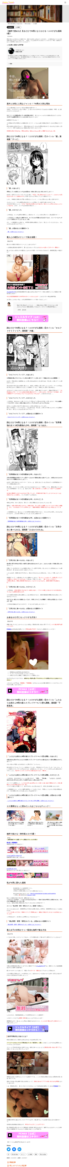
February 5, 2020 (31, 895)
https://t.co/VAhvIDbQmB (36, 893)
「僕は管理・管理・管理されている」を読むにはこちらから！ (24, 924)
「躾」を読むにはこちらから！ (15, 231)
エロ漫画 (30, 1154)
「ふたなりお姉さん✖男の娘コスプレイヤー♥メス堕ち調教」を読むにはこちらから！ (30, 800)
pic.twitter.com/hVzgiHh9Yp (49, 893)
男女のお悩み (43, 1154)
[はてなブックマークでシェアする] (19, 1149)
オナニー (23, 1154)
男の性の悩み (15, 1154)
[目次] (34, 64)
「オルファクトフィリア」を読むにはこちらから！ (21, 417)
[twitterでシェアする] (9, 1149)
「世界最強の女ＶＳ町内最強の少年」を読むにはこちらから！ (24, 521)
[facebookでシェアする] (14, 1149)
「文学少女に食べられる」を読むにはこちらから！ (21, 612)
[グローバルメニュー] (65, 2)
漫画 (36, 1154)
